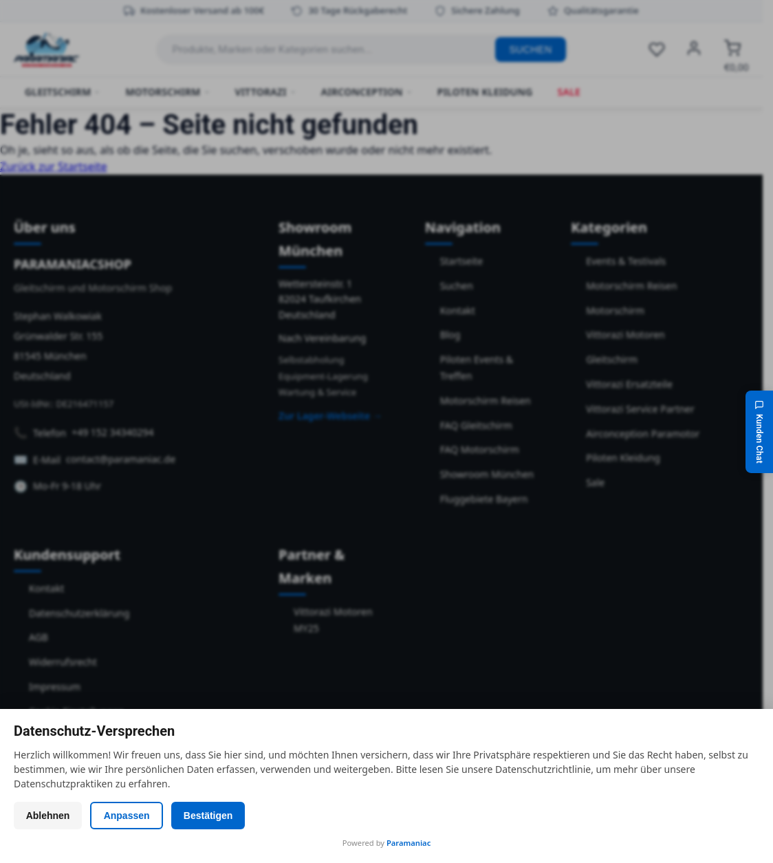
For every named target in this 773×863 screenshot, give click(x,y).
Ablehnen (50, 815)
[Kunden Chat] (759, 431)
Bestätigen (216, 815)
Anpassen (132, 815)
